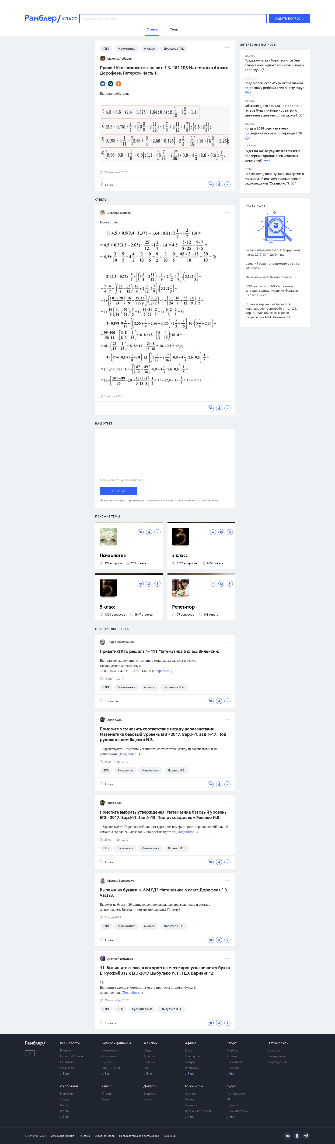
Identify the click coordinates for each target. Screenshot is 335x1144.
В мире (65, 1050)
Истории (66, 1093)
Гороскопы (194, 1086)
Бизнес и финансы (116, 1043)
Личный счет (111, 1068)
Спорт (232, 1043)
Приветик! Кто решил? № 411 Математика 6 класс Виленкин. (159, 652)
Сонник (190, 1093)
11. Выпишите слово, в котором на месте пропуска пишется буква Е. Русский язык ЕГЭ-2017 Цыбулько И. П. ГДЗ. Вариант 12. (165, 971)
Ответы (107, 1093)
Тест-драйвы (277, 1056)
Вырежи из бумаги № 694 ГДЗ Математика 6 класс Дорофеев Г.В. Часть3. (164, 893)
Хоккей (232, 1056)
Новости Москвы (72, 1056)
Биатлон (233, 1068)
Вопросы (150, 1093)
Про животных (237, 1111)
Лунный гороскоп (198, 1111)
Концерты (192, 1056)
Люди (64, 1099)
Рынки (106, 1062)
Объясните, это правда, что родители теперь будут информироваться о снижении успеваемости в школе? (273, 110)
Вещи (64, 1105)
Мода (147, 1050)
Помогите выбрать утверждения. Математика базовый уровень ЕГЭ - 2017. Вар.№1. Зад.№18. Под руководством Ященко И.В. (163, 815)
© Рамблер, (32, 1135)
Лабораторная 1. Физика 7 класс (269, 277)
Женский (150, 1043)
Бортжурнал (277, 1062)
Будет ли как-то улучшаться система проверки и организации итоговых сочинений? (272, 156)
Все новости (70, 1043)
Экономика (110, 1050)
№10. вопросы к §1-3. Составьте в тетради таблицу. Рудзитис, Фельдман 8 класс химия (273, 290)
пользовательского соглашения (196, 500)
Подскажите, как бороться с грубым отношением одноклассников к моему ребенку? (274, 65)
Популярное (236, 1093)
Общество (67, 1068)
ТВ (228, 1099)
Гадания (191, 1105)
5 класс (107, 607)
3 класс (180, 555)
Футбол (232, 1050)
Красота (149, 1056)
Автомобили (278, 1043)
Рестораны (193, 1068)
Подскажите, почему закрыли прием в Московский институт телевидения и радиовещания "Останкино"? (274, 178)
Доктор (149, 1086)
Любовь (149, 1062)
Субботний (69, 1086)
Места (64, 1111)
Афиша (191, 1043)
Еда (146, 1068)
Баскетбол (234, 1062)
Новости (274, 1050)
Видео (232, 1086)
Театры (190, 1062)
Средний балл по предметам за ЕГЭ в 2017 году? (273, 266)
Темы (105, 1099)
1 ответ (107, 184)
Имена (190, 1099)
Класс (106, 1086)
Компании (109, 1056)
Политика (67, 1062)
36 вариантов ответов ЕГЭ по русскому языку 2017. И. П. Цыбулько (273, 252)
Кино (188, 1050)
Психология (113, 555)
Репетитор (183, 607)
